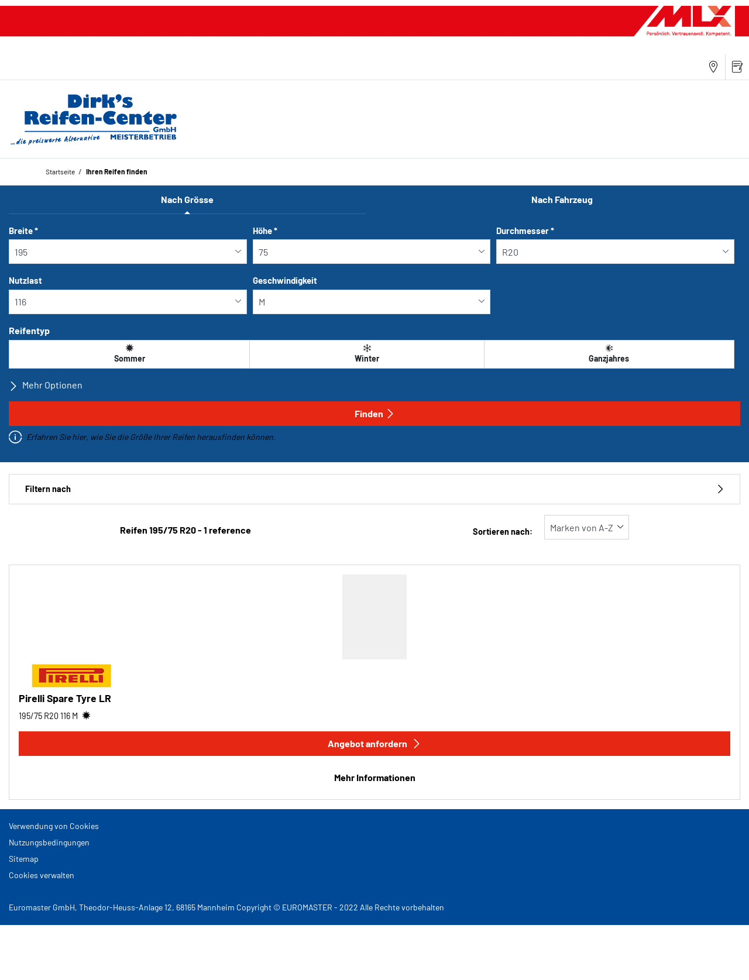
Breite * (23, 230)
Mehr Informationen (374, 777)
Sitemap (24, 859)
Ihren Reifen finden (116, 171)
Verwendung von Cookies (54, 826)
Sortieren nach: (502, 532)
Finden (375, 413)
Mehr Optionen (46, 385)
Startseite (60, 171)
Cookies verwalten (41, 875)
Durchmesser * (525, 230)
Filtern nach (374, 489)
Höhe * (265, 230)
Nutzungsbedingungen (49, 842)
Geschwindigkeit (285, 280)
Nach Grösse (187, 199)
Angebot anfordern (374, 743)
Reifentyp (29, 330)
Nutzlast (25, 280)
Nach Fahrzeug (562, 199)
